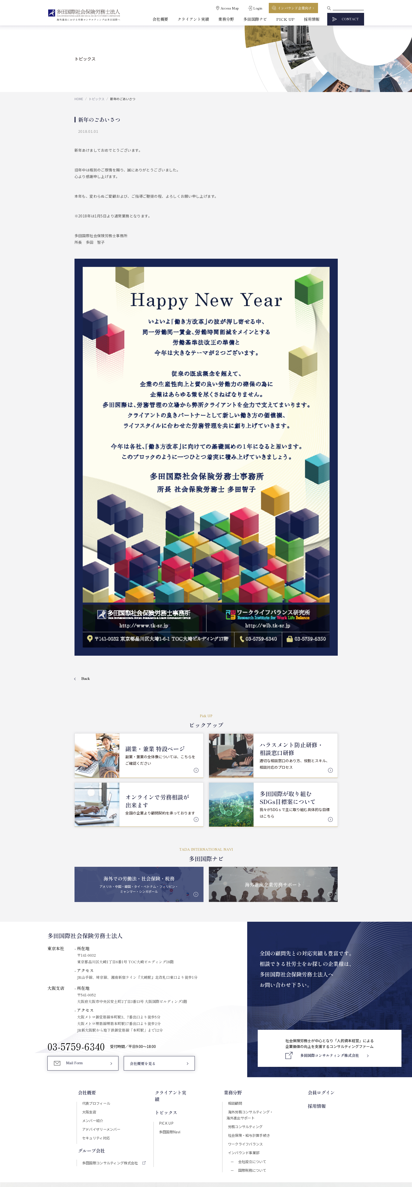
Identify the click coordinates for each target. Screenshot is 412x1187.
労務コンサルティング (247, 1039)
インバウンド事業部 (245, 1066)
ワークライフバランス (247, 1057)
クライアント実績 (193, 19)
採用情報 (312, 19)
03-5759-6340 (76, 957)
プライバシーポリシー (226, 1137)
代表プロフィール (96, 1014)
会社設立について (252, 1076)
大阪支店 (88, 1023)
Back (85, 588)
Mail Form (75, 975)
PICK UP (285, 19)
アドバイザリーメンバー (101, 1042)
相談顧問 (236, 1014)
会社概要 (160, 19)
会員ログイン (323, 1003)
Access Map (230, 8)
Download (294, 1114)
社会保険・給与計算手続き (251, 1048)
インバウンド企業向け (294, 8)
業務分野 (226, 19)
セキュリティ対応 (96, 1051)
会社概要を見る (143, 975)
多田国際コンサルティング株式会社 (111, 1076)
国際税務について (252, 1085)
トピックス (97, 98)
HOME (79, 98)
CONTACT (350, 19)
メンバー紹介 (92, 1032)
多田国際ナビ (255, 19)
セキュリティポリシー (186, 1137)
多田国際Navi (170, 1035)
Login (257, 8)
